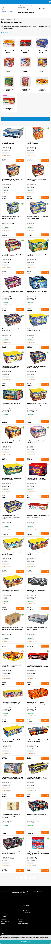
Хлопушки (20, 919)
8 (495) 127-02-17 (42, 8)
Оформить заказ (26, 912)
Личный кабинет (27, 910)
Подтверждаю (25, 941)
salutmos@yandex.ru (37, 891)
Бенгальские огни (5, 921)
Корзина (25, 908)
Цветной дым (21, 921)
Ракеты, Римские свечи (23, 923)
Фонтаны (3, 923)
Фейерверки (3, 919)
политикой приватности (17, 938)
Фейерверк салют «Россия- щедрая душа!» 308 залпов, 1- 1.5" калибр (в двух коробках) (38, 853)
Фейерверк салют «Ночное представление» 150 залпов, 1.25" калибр (11, 517)
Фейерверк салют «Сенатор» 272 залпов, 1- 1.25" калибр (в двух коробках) (11, 816)
